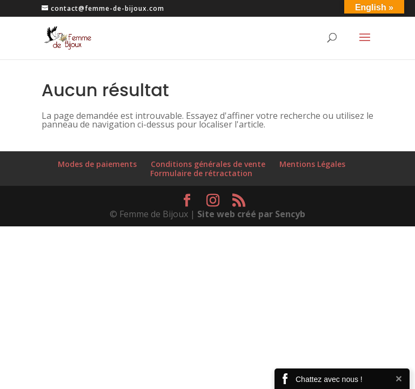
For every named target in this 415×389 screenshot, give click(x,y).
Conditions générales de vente (208, 164)
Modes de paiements (97, 164)
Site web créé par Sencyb (251, 214)
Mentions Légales (312, 164)
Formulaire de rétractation (201, 173)
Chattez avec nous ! (329, 379)
